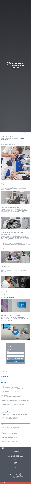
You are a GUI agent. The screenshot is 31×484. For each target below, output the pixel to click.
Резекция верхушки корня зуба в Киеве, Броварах (10, 405)
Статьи (15, 466)
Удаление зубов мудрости (6, 432)
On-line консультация (15, 470)
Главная (15, 459)
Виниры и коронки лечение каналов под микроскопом (11, 430)
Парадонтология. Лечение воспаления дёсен (9, 401)
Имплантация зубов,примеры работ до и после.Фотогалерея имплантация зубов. (16, 414)
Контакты (15, 468)
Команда (15, 462)
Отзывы (15, 463)
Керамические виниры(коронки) (7, 392)
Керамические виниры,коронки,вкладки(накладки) (10, 417)
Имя (8, 351)
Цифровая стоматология (6, 397)
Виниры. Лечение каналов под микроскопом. (9, 442)
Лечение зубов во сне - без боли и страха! (9, 403)
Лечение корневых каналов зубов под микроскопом (11, 391)
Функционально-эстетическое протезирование (10, 418)
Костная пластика (5, 395)
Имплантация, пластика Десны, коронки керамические (11, 427)
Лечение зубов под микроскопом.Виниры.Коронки (10, 436)
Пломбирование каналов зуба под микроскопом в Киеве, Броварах (13, 404)
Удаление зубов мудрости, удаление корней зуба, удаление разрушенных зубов (15, 400)
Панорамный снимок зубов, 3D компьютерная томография (12, 384)
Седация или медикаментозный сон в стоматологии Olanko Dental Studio (14, 407)
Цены (15, 467)
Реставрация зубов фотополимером (8, 419)
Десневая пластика (5, 399)
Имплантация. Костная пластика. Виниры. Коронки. (11, 441)
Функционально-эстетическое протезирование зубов (11, 396)
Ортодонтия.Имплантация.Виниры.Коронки (9, 433)
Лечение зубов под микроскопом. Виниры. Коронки (10, 434)
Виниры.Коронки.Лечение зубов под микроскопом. (10, 437)
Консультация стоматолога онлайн (8, 386)
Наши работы (15, 464)
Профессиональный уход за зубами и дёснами (10, 387)
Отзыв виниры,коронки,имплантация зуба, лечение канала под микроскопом (15, 438)
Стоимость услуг (4, 371)
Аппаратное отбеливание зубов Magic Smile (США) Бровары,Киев (13, 388)
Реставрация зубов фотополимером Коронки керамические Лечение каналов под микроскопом (16, 429)
